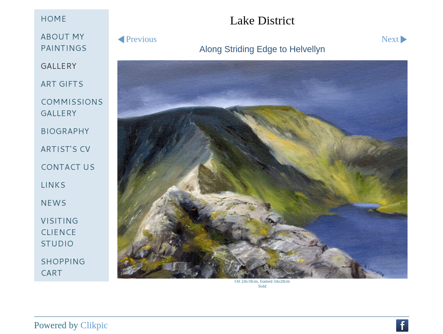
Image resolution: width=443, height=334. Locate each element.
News (53, 202)
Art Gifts (61, 83)
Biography (64, 130)
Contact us (67, 166)
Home (53, 18)
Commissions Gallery (71, 107)
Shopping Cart (62, 266)
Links (52, 184)
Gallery (58, 65)
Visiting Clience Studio (59, 232)
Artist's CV (65, 148)
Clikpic (94, 325)
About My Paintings (63, 42)
